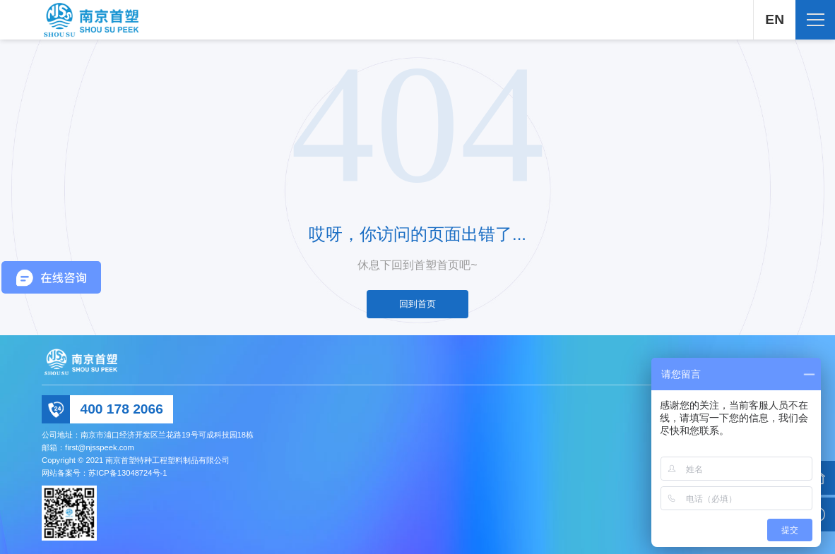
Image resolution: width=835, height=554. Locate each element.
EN (774, 19)
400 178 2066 (121, 409)
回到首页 (417, 304)
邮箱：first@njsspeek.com (88, 447)
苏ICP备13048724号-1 (127, 473)
